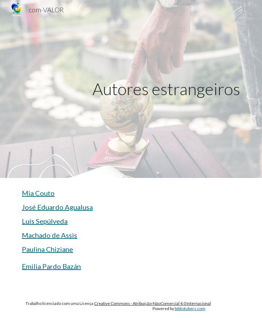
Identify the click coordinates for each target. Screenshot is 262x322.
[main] (150, 89)
